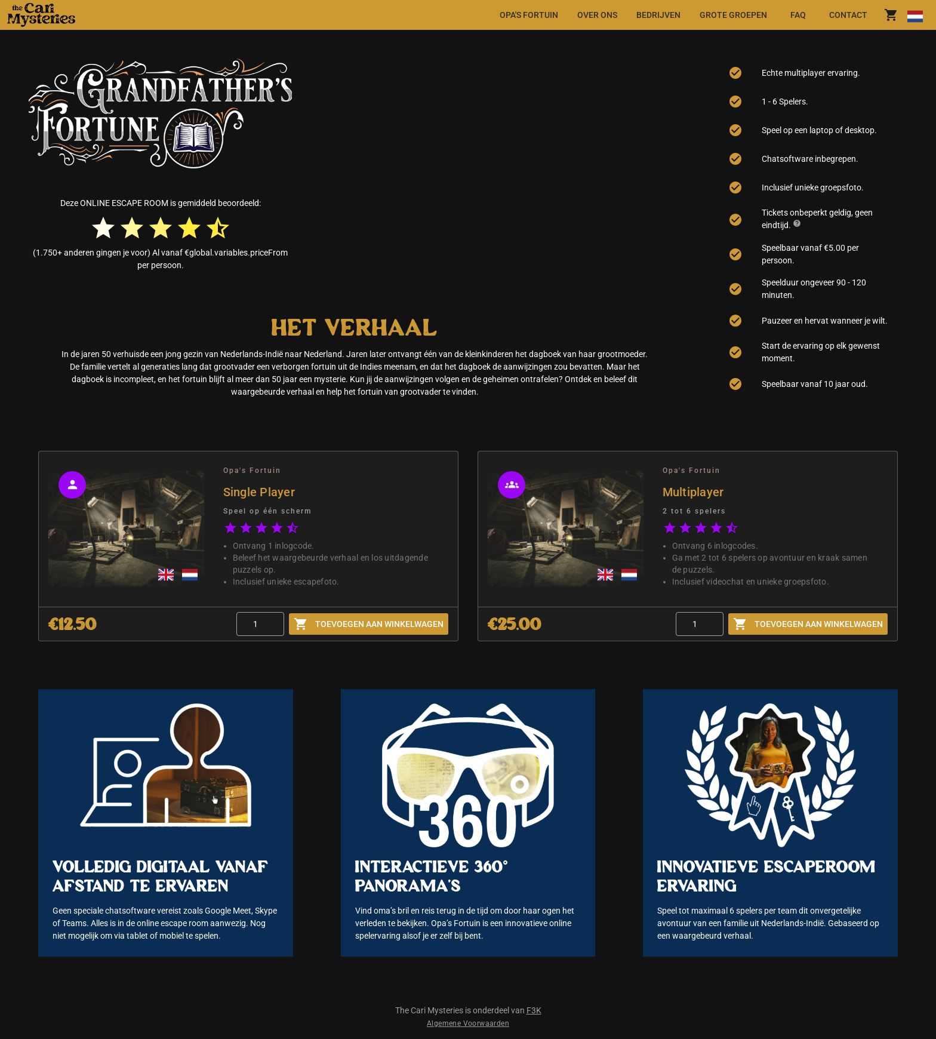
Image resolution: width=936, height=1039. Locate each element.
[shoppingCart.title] (891, 14)
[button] (129, 15)
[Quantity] (260, 624)
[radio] (103, 228)
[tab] (529, 15)
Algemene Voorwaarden (468, 1023)
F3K (533, 1010)
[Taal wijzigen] (914, 15)
